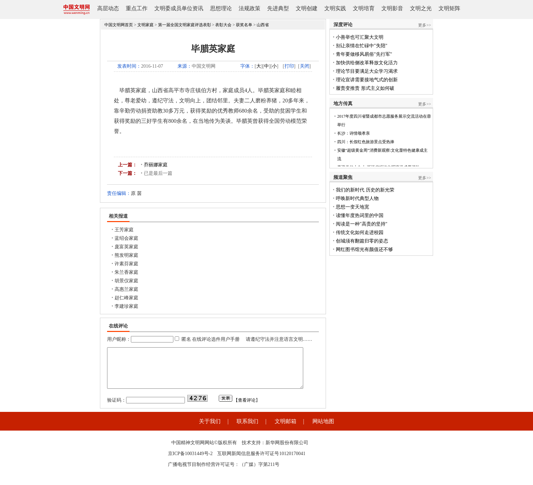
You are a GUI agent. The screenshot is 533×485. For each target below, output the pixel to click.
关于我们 (210, 429)
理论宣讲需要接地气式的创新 (367, 79)
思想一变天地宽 (352, 207)
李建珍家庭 (126, 306)
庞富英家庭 (126, 246)
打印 (289, 66)
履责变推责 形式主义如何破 (365, 88)
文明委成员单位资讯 (178, 8)
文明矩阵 (449, 8)
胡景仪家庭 (126, 280)
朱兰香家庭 (126, 272)
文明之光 (421, 8)
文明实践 (335, 8)
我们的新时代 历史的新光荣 (365, 190)
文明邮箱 (285, 429)
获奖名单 (244, 24)
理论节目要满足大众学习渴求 (367, 71)
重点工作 (137, 8)
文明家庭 (145, 24)
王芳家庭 (124, 229)
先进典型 (278, 8)
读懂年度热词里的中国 (359, 215)
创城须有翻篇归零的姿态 (362, 241)
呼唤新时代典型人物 (357, 198)
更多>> (424, 25)
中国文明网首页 (118, 24)
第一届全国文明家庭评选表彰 (184, 24)
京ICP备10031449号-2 (190, 461)
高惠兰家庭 (126, 289)
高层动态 (108, 8)
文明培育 (364, 8)
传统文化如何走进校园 (359, 232)
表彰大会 (223, 24)
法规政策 (249, 8)
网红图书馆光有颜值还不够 (364, 249)
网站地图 (323, 429)
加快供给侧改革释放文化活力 (367, 62)
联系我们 (247, 429)
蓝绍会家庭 (126, 238)
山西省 (263, 24)
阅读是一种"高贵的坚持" (361, 224)
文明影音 (392, 8)
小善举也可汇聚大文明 (359, 37)
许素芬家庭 (126, 263)
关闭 (304, 66)
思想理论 (221, 8)
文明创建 (306, 8)
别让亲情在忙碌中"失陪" (361, 45)
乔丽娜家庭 (156, 164)
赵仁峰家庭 (126, 297)
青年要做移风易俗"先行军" (364, 54)
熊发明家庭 (126, 255)
